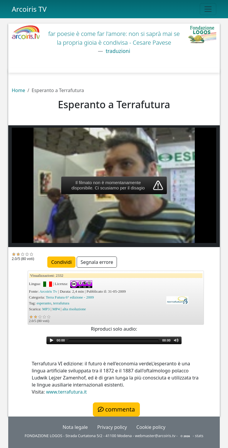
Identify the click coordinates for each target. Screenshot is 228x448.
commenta (116, 409)
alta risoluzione (74, 309)
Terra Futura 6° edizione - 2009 (70, 297)
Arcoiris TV (29, 9)
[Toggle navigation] (208, 9)
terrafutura (61, 303)
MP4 (56, 309)
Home (18, 90)
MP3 (46, 309)
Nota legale (75, 427)
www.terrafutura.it (66, 392)
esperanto (44, 303)
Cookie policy (150, 427)
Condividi (61, 262)
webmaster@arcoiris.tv (155, 435)
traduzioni (117, 50)
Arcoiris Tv (48, 291)
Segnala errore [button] (97, 262)
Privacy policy (112, 427)
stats (199, 435)
